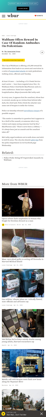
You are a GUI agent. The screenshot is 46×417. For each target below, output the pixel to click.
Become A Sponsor (10, 343)
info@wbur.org (9, 262)
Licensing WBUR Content (12, 312)
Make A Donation (9, 324)
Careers (6, 303)
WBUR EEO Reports (29, 404)
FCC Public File (18, 404)
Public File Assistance (9, 406)
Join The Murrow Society (12, 340)
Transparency (8, 300)
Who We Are (7, 285)
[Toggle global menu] (3, 16)
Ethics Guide (8, 309)
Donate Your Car (9, 337)
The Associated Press (12, 51)
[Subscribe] (40, 384)
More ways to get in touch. (14, 273)
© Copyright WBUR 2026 (9, 402)
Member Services (9, 331)
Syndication (34, 402)
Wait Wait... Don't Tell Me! (16, 415)
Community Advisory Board (13, 297)
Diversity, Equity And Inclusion (14, 291)
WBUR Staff (7, 306)
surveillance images (32, 111)
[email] (23, 384)
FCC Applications (8, 404)
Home (3, 35)
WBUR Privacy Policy (23, 402)
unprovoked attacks (17, 71)
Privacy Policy (36, 409)
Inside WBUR (8, 288)
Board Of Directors (10, 294)
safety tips (35, 140)
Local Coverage (11, 35)
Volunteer (6, 327)
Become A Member (10, 334)
